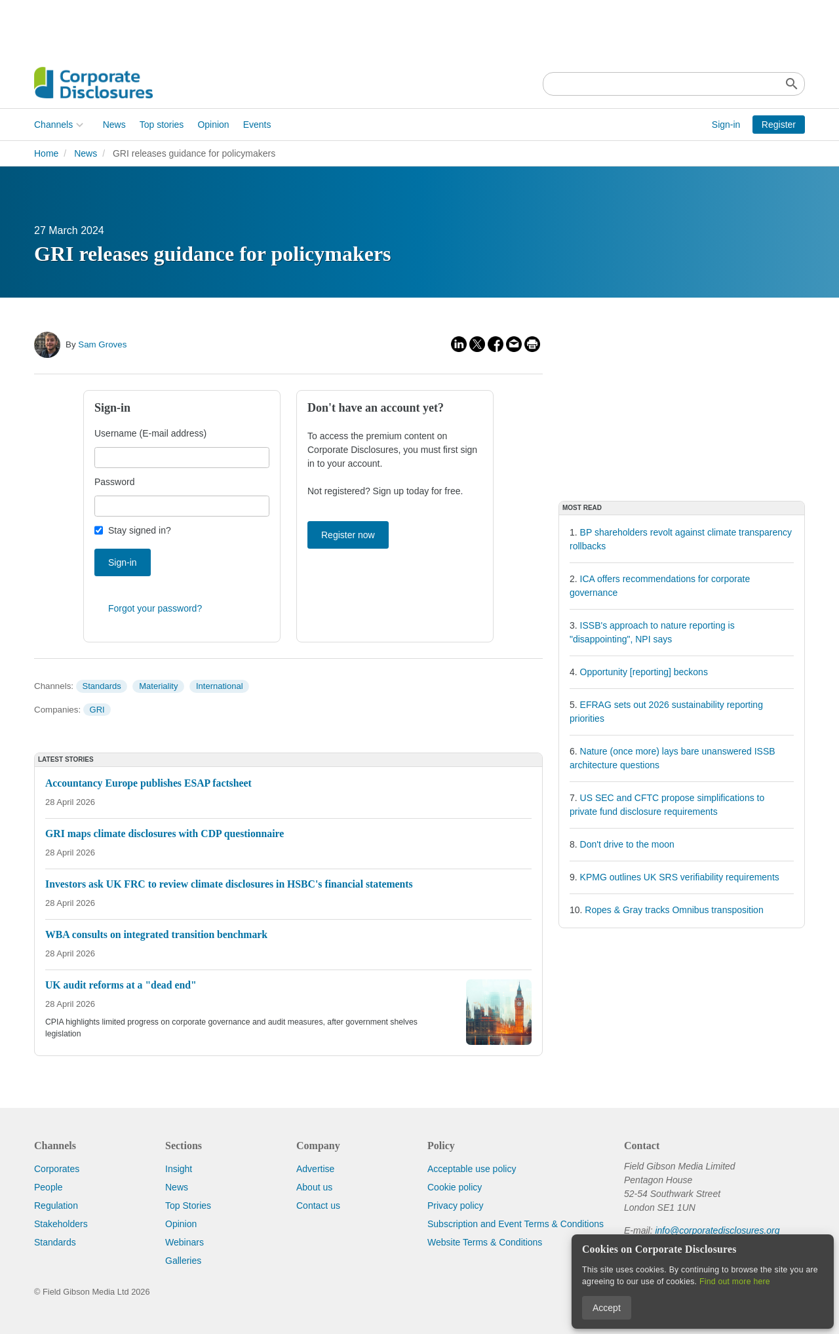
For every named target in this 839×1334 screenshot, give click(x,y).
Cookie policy (454, 1187)
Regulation (56, 1205)
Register (779, 124)
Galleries (183, 1260)
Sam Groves (102, 344)
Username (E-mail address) (150, 433)
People (48, 1187)
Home (46, 153)
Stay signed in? (139, 530)
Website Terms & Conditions (484, 1242)
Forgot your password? (155, 608)
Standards (101, 686)
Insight (178, 1169)
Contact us (318, 1205)
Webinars (184, 1242)
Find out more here (734, 1281)
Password (114, 481)
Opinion (213, 124)
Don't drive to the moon (627, 844)
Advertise (315, 1169)
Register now (348, 535)
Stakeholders (61, 1224)
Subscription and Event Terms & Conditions (515, 1224)
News (114, 124)
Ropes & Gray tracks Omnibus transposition (674, 910)
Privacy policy (455, 1205)
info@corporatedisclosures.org (717, 1230)
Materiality (158, 686)
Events (257, 124)
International (219, 686)
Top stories (162, 124)
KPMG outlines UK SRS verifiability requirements (679, 877)
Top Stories (188, 1205)
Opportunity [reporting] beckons (644, 672)
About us (314, 1187)
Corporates (56, 1169)
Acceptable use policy (471, 1169)
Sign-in (726, 124)
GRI (97, 710)
